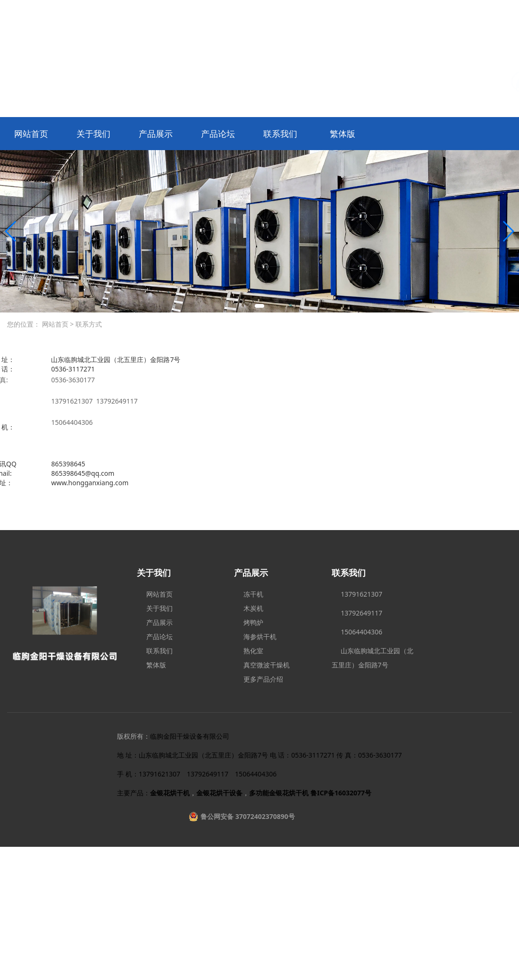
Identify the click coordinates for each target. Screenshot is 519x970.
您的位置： (23, 324)
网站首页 (31, 133)
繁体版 (342, 133)
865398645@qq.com (82, 473)
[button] (259, 306)
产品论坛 (218, 133)
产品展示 (156, 133)
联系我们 (280, 133)
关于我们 (93, 133)
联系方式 (88, 324)
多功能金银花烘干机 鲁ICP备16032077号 (310, 792)
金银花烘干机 (170, 792)
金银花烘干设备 (219, 792)
